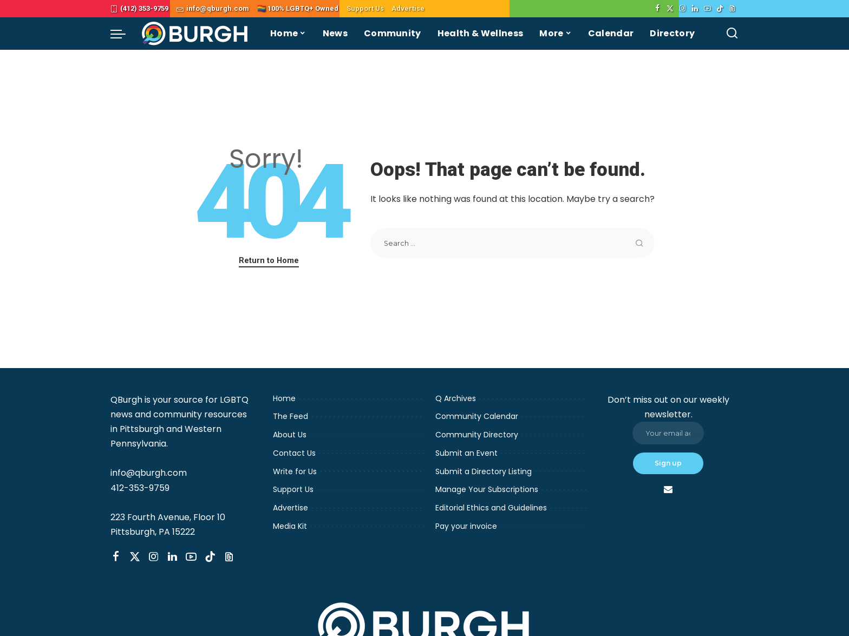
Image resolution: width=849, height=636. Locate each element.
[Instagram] (682, 8)
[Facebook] (657, 8)
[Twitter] (670, 8)
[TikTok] (720, 8)
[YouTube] (707, 8)
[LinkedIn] (695, 8)
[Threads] (732, 8)
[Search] (732, 33)
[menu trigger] (123, 33)
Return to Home (269, 260)
